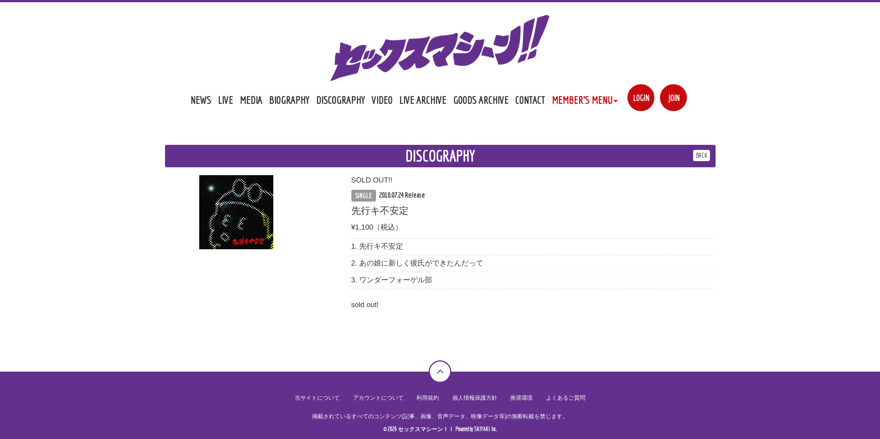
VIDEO (382, 100)
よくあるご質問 (565, 398)
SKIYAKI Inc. (485, 429)
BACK (701, 155)
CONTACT (530, 100)
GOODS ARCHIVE (480, 100)
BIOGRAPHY (289, 100)
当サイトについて (317, 398)
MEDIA (251, 100)
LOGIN (641, 98)
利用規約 (427, 398)
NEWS (200, 100)
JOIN (674, 98)
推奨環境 (521, 398)
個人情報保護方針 (474, 398)
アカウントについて (378, 398)
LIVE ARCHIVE (422, 100)
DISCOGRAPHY (340, 100)
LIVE (225, 100)
